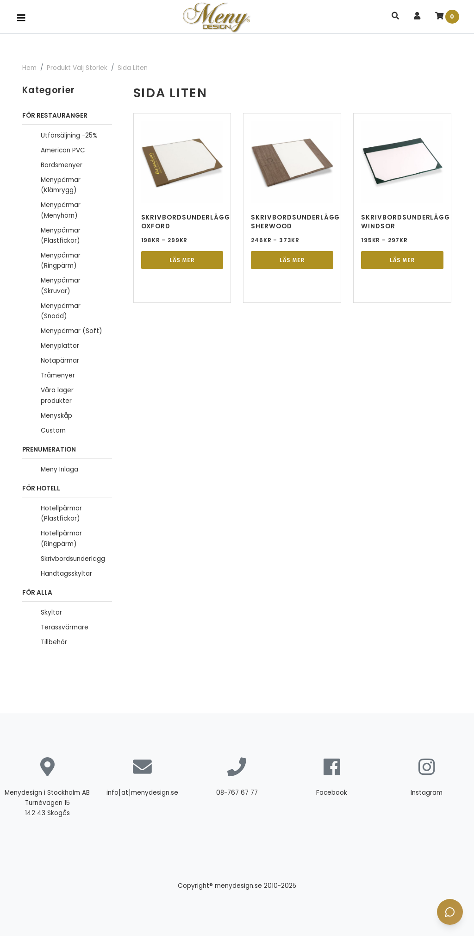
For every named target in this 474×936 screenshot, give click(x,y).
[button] (395, 16)
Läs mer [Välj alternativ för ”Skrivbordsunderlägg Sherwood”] (292, 260)
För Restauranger (54, 115)
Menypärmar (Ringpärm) (61, 260)
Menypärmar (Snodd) (61, 311)
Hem (29, 67)
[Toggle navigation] (21, 18)
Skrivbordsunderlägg (73, 558)
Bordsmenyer (61, 165)
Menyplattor (60, 345)
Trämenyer (58, 375)
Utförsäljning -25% (69, 135)
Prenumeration (49, 449)
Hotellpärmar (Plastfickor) (61, 513)
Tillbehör (54, 642)
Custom (53, 430)
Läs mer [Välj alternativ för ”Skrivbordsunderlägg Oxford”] (181, 260)
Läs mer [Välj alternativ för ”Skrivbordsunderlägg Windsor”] (402, 260)
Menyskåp (56, 415)
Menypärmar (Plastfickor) (61, 235)
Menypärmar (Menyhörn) (61, 210)
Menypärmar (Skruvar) (61, 285)
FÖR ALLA (37, 592)
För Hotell (41, 488)
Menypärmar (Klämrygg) (61, 185)
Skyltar (51, 612)
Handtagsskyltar (66, 573)
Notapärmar (60, 360)
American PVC (63, 150)
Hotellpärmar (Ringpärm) (61, 538)
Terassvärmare (64, 627)
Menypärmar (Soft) (71, 331)
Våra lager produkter (57, 395)
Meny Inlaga (59, 469)
